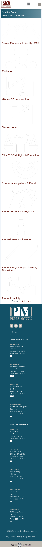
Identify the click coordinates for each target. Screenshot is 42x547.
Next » (29, 301)
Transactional (9, 127)
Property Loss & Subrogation (18, 211)
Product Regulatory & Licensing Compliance (19, 269)
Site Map (31, 537)
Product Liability (11, 298)
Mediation (7, 71)
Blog (7, 537)
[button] (28, 4)
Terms (13, 537)
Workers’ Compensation (15, 99)
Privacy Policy (22, 537)
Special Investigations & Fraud (19, 183)
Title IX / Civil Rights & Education (20, 155)
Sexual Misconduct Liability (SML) (20, 43)
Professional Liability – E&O (17, 239)
